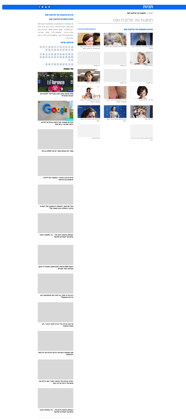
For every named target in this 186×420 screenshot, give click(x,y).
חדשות (139, 2)
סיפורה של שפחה (60, 24)
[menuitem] (138, 2)
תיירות (79, 2)
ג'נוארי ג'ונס (48, 27)
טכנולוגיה (70, 2)
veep (58, 29)
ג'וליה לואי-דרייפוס (41, 35)
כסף (100, 2)
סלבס (107, 2)
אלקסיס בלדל (54, 32)
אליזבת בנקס (40, 29)
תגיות (148, 13)
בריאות (87, 2)
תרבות (114, 2)
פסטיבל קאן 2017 (41, 24)
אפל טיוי (38, 32)
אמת (45, 32)
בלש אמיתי (67, 35)
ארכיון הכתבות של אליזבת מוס (57, 15)
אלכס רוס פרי (66, 32)
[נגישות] (3, 2)
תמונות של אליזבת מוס (134, 13)
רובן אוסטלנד (66, 29)
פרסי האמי (39, 27)
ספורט (131, 2)
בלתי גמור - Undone (56, 35)
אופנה (61, 2)
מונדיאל (123, 2)
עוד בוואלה (66, 69)
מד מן (69, 24)
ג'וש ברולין (67, 38)
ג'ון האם (51, 24)
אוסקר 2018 (50, 29)
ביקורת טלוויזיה (58, 27)
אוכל (94, 2)
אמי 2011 (67, 27)
